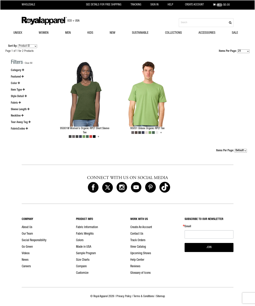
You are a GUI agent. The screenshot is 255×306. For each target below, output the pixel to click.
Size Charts (82, 260)
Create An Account (141, 227)
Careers (26, 266)
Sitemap (160, 296)
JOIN (209, 247)
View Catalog (138, 247)
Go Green (27, 247)
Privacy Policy (123, 296)
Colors (79, 240)
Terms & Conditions (143, 296)
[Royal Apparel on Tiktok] (164, 187)
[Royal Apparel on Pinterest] (150, 187)
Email (188, 226)
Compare (81, 266)
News (25, 260)
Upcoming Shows (140, 253)
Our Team (27, 234)
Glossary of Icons (140, 273)
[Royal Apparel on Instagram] (121, 187)
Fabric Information (87, 227)
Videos (25, 253)
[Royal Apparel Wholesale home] (31, 4)
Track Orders (137, 240)
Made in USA (83, 247)
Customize (82, 273)
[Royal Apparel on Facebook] (93, 187)
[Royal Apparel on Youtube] (136, 187)
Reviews (135, 266)
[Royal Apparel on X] (107, 187)
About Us (27, 227)
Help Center (137, 260)
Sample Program (86, 253)
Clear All (28, 63)
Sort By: (12, 46)
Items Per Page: (234, 51)
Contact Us (136, 234)
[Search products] (206, 22)
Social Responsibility (34, 240)
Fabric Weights (85, 234)
